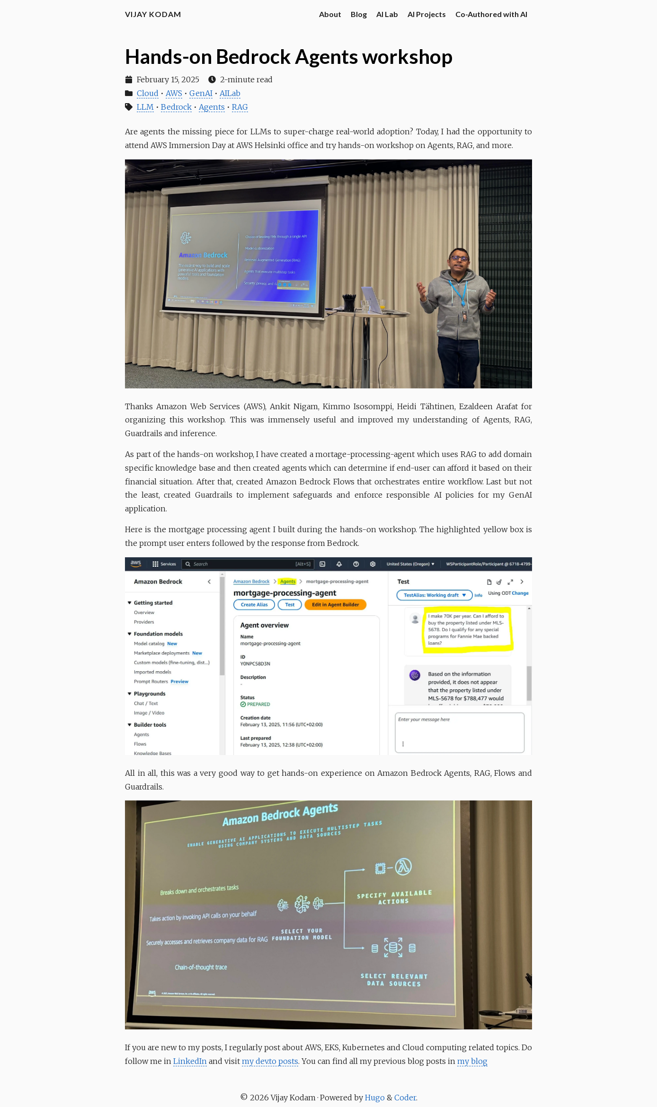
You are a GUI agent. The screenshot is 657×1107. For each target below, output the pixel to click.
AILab (230, 93)
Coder (405, 1097)
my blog (472, 1061)
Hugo (376, 1097)
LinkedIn (190, 1061)
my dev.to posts (270, 1061)
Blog (359, 13)
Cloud (148, 93)
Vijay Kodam (153, 13)
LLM (145, 107)
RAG (240, 107)
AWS (174, 93)
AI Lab (387, 13)
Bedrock (176, 107)
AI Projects (427, 13)
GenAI (201, 93)
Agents (212, 107)
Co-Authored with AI (491, 13)
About (330, 13)
